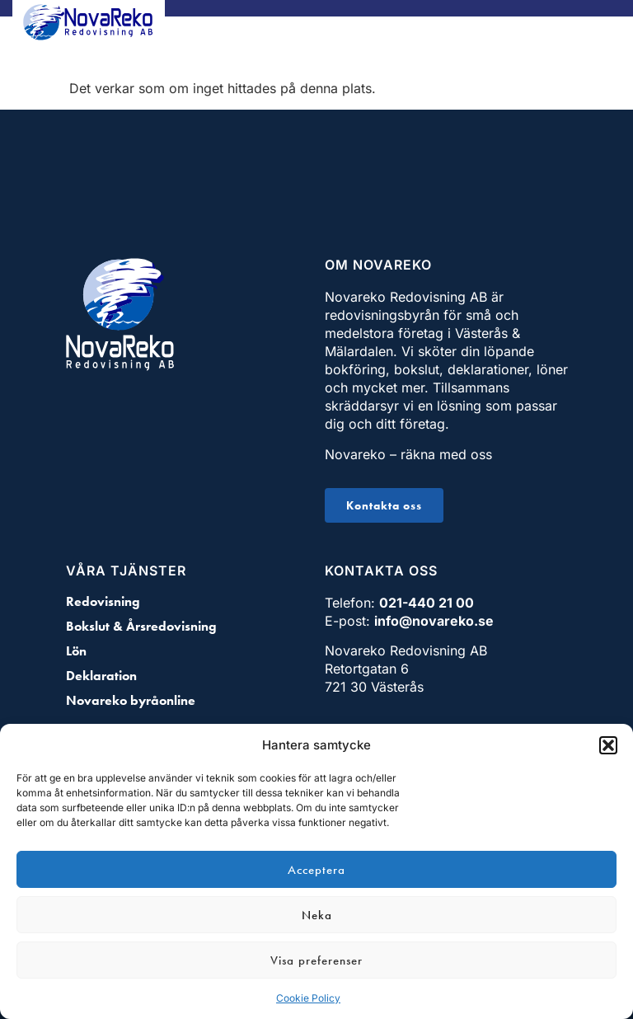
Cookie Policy (308, 998)
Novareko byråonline (130, 701)
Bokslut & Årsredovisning (141, 626)
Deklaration (101, 676)
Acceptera (316, 870)
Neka (317, 915)
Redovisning (103, 602)
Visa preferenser (316, 960)
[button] (608, 745)
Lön (76, 651)
